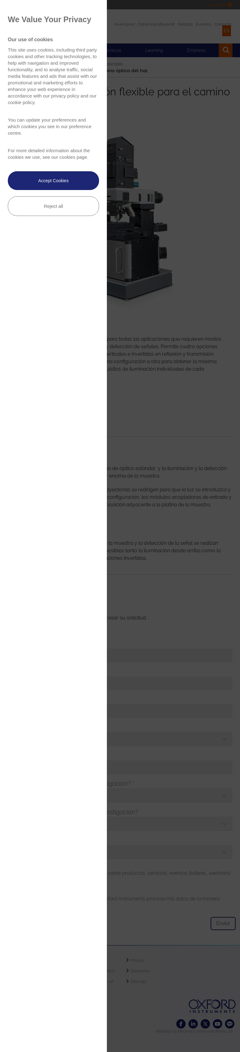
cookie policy (21, 102)
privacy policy (65, 95)
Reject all (53, 206)
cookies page (73, 157)
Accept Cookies (53, 180)
